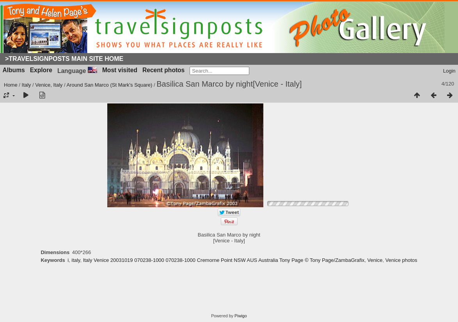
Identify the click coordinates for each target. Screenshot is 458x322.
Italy (26, 85)
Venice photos (401, 260)
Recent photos (163, 70)
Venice (375, 260)
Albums (14, 70)
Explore (41, 70)
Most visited (119, 70)
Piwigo (240, 315)
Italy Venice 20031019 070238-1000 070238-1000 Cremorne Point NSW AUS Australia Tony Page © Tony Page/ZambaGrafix (224, 260)
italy (75, 260)
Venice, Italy (48, 85)
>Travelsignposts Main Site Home (64, 58)
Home (11, 85)
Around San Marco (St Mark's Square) (109, 85)
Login (449, 71)
